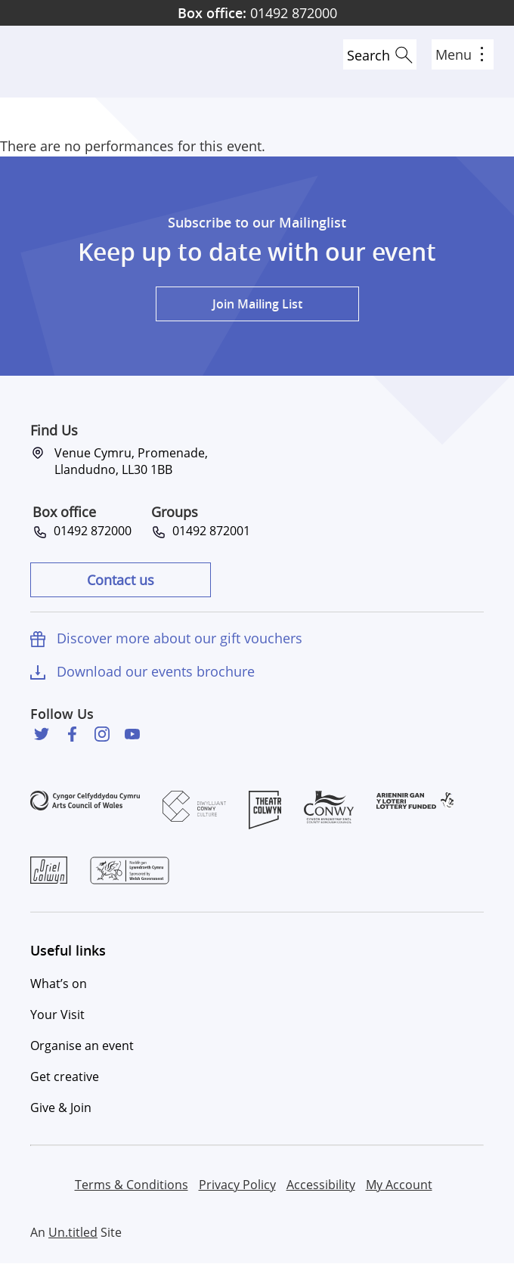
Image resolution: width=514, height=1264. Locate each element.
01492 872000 (257, 13)
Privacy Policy (237, 1184)
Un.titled (73, 1232)
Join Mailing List (257, 304)
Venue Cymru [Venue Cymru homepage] (65, 61)
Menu (459, 54)
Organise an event (82, 1045)
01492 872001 (208, 530)
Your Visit (57, 1014)
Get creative (64, 1076)
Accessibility (320, 1184)
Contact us (120, 580)
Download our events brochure (156, 671)
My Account (399, 1184)
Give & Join (60, 1107)
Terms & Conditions (131, 1184)
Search (368, 55)
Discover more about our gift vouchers (179, 638)
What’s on (58, 983)
